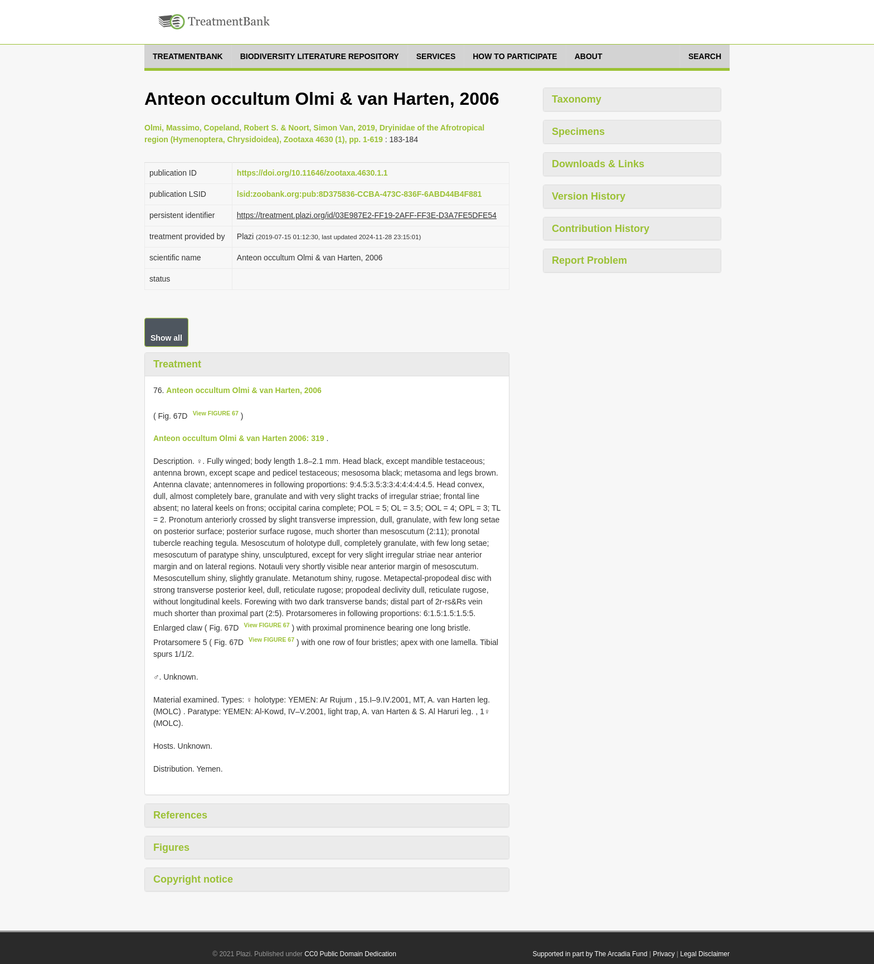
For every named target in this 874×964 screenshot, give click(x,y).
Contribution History (600, 228)
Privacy (663, 954)
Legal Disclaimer (705, 954)
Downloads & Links (598, 163)
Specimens (578, 131)
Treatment (177, 364)
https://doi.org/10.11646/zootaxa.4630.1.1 (312, 172)
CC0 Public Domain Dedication (350, 954)
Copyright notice (193, 879)
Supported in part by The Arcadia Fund (589, 954)
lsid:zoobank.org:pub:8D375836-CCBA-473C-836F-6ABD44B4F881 (359, 194)
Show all (166, 337)
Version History (588, 196)
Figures (171, 847)
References (180, 815)
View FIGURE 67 (216, 413)
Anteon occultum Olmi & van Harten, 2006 (244, 390)
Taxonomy (576, 99)
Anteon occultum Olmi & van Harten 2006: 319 (238, 438)
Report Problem (589, 260)
